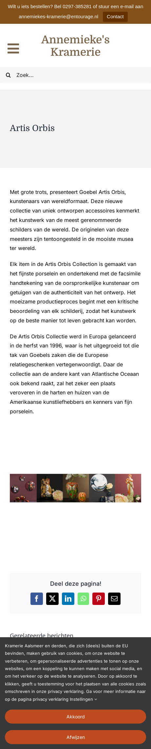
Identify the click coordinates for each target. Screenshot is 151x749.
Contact (115, 16)
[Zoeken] (8, 75)
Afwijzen (75, 737)
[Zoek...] (75, 75)
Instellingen (83, 699)
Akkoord (75, 716)
